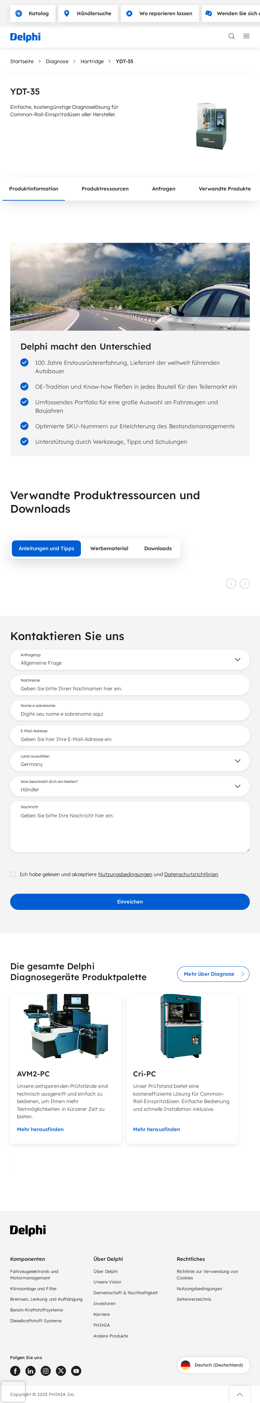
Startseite (22, 61)
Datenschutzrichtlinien (191, 874)
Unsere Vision (107, 1281)
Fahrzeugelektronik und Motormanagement (34, 1274)
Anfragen (163, 188)
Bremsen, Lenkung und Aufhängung (46, 1299)
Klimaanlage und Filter (33, 1288)
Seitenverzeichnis (194, 1299)
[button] (240, 1394)
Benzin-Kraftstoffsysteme (36, 1309)
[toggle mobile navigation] (246, 36)
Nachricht (29, 807)
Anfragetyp (31, 655)
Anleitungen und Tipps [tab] (46, 548)
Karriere (101, 1314)
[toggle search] (231, 36)
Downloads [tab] (158, 548)
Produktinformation (34, 188)
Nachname (30, 680)
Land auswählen (35, 756)
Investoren (104, 1303)
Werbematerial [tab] (109, 548)
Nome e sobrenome (38, 705)
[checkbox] (13, 874)
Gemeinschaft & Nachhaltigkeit (125, 1292)
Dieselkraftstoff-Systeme (36, 1320)
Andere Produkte (110, 1335)
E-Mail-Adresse (34, 731)
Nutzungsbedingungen (125, 874)
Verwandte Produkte (225, 188)
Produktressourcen (105, 188)
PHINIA (101, 1325)
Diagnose (57, 61)
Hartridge (92, 61)
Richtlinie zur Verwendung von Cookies (207, 1274)
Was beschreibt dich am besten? (49, 781)
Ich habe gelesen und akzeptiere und (114, 874)
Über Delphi (105, 1271)
